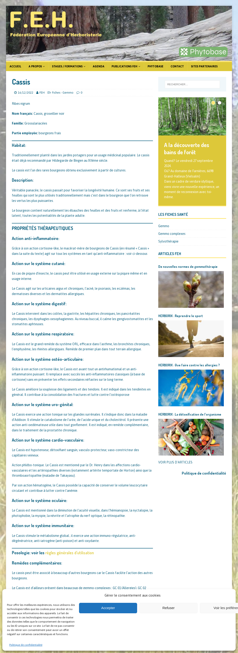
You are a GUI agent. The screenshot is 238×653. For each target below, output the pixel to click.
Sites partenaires (204, 66)
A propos (35, 66)
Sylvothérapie (168, 241)
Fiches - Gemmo (62, 92)
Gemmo (163, 226)
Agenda (98, 66)
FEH (42, 92)
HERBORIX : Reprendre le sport (180, 316)
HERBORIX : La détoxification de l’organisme (189, 414)
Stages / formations (67, 66)
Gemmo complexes (171, 234)
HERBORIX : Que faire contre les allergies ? (189, 365)
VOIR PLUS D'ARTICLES (175, 462)
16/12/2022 (25, 92)
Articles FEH (169, 253)
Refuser (168, 608)
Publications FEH (124, 66)
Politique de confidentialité (25, 644)
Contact (177, 66)
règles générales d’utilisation (69, 552)
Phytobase (155, 66)
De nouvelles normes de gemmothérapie (188, 267)
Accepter (108, 608)
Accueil (15, 66)
